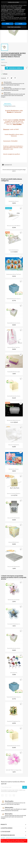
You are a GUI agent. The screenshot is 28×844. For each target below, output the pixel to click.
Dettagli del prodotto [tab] (9, 106)
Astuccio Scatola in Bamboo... (14, 493)
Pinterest (15, 78)
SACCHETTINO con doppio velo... (14, 770)
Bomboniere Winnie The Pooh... (14, 274)
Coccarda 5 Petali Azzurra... (14, 624)
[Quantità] (2, 68)
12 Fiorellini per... (14, 672)
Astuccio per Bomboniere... (14, 518)
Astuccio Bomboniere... (14, 542)
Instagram (10, 795)
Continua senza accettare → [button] (14, 2)
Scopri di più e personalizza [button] (14, 27)
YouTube (6, 795)
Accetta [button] (20, 23)
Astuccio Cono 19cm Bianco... (14, 225)
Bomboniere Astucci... (14, 201)
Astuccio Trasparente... (14, 444)
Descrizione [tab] (7, 103)
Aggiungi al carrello (14, 68)
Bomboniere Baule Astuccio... (14, 420)
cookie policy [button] (21, 10)
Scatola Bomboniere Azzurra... (14, 298)
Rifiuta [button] (7, 23)
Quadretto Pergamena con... (14, 721)
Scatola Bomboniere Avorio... (14, 323)
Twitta (11, 78)
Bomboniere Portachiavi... (14, 599)
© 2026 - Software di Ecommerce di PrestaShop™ (13, 838)
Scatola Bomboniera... (14, 250)
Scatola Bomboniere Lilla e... (14, 371)
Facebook (2, 795)
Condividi (7, 78)
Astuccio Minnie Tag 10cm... (14, 347)
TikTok (14, 795)
